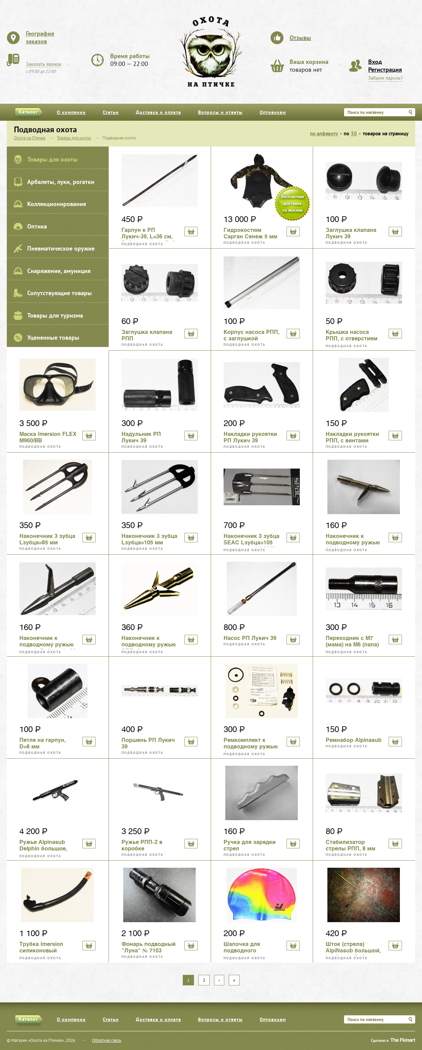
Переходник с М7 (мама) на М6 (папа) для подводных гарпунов (352, 642)
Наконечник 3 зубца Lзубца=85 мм (47, 539)
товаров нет (309, 66)
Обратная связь (106, 1041)
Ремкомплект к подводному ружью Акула (251, 744)
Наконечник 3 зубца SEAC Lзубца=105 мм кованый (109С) (251, 540)
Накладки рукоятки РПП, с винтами (352, 437)
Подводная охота (142, 244)
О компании (71, 113)
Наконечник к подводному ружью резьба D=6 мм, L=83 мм (47, 642)
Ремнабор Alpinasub (354, 740)
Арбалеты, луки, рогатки (54, 181)
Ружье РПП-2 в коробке (141, 845)
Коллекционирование (50, 204)
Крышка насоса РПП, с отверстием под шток (351, 336)
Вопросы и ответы (220, 113)
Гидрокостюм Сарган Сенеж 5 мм (250, 233)
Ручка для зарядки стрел (250, 845)
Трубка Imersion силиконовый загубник (41, 948)
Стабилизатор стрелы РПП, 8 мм (350, 845)
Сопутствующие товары (53, 293)
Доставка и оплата (158, 113)
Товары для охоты (46, 159)
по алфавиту (324, 134)
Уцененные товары (46, 337)
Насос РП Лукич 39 (250, 638)
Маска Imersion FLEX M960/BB (48, 437)
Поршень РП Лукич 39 (148, 743)
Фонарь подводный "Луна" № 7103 (148, 947)
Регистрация (385, 70)
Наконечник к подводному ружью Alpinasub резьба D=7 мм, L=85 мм (353, 540)
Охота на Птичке (30, 138)
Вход (375, 62)
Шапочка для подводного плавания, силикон (250, 948)
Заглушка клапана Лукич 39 (351, 233)
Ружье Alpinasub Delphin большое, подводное (43, 846)
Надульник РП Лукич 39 (141, 437)
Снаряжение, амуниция (52, 271)
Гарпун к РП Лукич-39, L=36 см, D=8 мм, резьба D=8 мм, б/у (148, 234)
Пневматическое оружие (54, 248)
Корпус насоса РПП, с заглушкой (251, 335)
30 (354, 134)
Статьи (111, 113)
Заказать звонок (43, 64)
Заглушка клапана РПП (146, 335)
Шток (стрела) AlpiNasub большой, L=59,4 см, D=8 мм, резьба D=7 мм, (353, 948)
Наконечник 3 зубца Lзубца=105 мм (149, 539)
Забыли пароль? (385, 78)
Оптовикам (273, 113)
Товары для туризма (48, 315)
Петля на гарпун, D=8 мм (42, 743)
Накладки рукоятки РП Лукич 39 (250, 437)
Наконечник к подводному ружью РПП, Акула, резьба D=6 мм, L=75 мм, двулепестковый (148, 642)
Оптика (30, 226)
